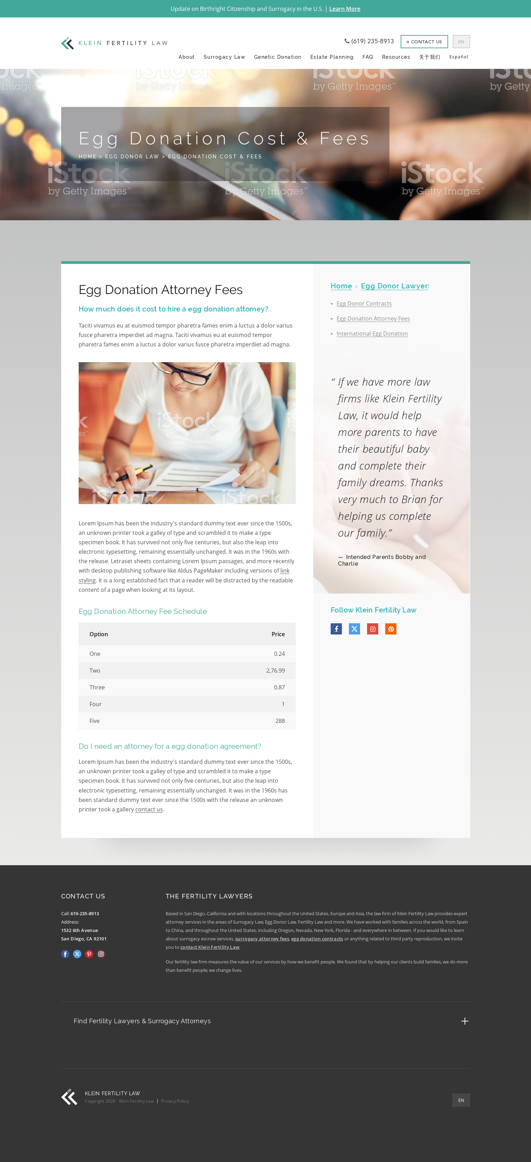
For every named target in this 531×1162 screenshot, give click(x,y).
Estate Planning (332, 57)
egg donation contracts (317, 938)
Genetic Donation (278, 57)
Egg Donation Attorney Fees (373, 318)
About (187, 57)
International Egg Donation (372, 333)
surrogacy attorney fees (262, 938)
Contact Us (424, 42)
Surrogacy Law (225, 57)
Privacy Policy (175, 1101)
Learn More (344, 9)
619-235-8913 (85, 913)
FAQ (368, 57)
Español (459, 57)
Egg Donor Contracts (364, 303)
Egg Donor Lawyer (394, 286)
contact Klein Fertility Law (209, 947)
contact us (149, 809)
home (341, 286)
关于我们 (430, 57)
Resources (396, 57)
